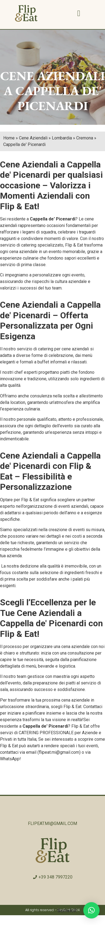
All (27, 910)
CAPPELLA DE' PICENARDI (58, 98)
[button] (78, 13)
